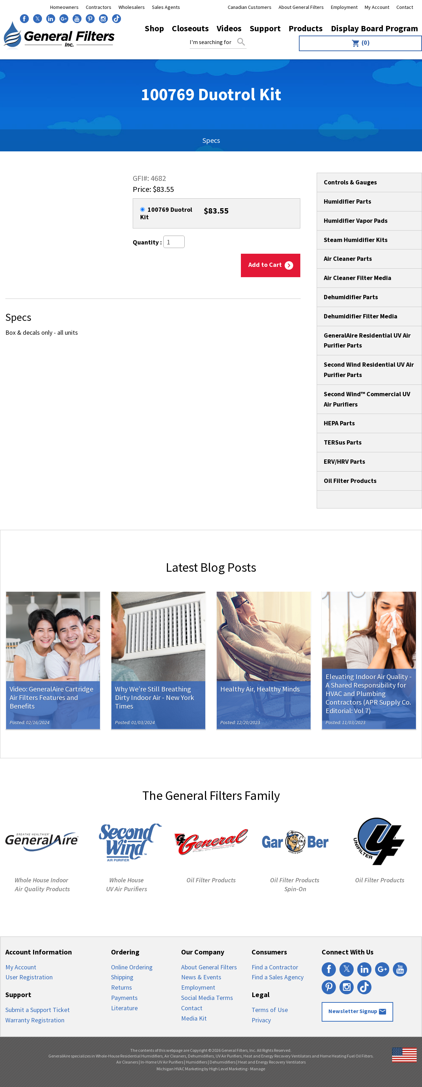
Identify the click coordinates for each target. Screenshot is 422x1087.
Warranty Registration (34, 1020)
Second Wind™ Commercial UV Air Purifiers (367, 399)
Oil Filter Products (350, 481)
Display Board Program (374, 28)
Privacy (261, 1020)
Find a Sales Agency (278, 977)
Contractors (98, 7)
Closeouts (190, 28)
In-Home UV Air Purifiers (162, 1062)
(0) (361, 43)
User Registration (29, 977)
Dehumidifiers (223, 1062)
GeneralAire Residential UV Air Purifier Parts (367, 340)
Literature (124, 1008)
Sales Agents (166, 7)
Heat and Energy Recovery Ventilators (272, 1062)
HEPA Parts (339, 423)
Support (265, 28)
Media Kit (194, 1018)
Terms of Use (270, 1010)
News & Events (201, 977)
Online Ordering (132, 967)
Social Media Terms (207, 998)
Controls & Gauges (350, 182)
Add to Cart (270, 265)
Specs (211, 140)
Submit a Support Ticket (37, 1010)
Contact (404, 7)
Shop (154, 28)
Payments (124, 998)
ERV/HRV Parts (344, 461)
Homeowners (64, 7)
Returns (121, 987)
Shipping (122, 977)
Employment (344, 7)
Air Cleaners (127, 1062)
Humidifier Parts (347, 201)
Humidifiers (196, 1062)
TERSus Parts (343, 442)
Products (306, 28)
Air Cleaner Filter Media (357, 278)
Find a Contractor (275, 967)
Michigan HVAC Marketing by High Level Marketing (202, 1068)
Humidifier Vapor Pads (355, 220)
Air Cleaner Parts (348, 258)
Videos (229, 28)
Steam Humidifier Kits (355, 240)
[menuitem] (358, 43)
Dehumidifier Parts (351, 297)
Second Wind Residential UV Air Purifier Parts (369, 369)
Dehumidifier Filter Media (360, 316)
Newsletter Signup (357, 1011)
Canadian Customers (249, 7)
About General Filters (301, 7)
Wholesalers (131, 7)
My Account (377, 7)
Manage (257, 1068)
